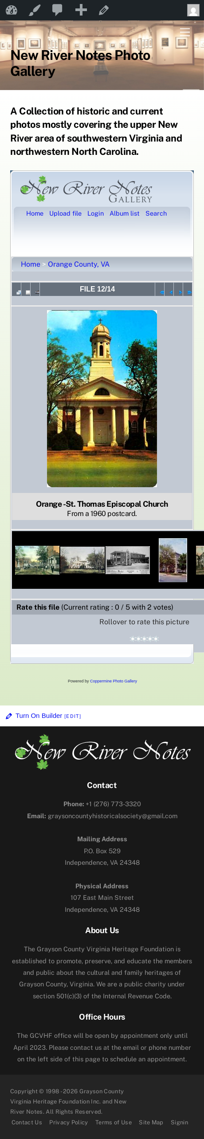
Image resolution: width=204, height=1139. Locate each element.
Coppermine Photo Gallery (113, 681)
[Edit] (72, 716)
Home (30, 264)
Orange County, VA (79, 264)
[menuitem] (57, 10)
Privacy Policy (68, 1122)
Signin (179, 1122)
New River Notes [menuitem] (11, 10)
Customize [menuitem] (34, 10)
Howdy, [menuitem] (195, 10)
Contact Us (27, 1122)
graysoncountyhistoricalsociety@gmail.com (102, 816)
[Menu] (185, 32)
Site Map (151, 1122)
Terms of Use (113, 1122)
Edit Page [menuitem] (103, 10)
